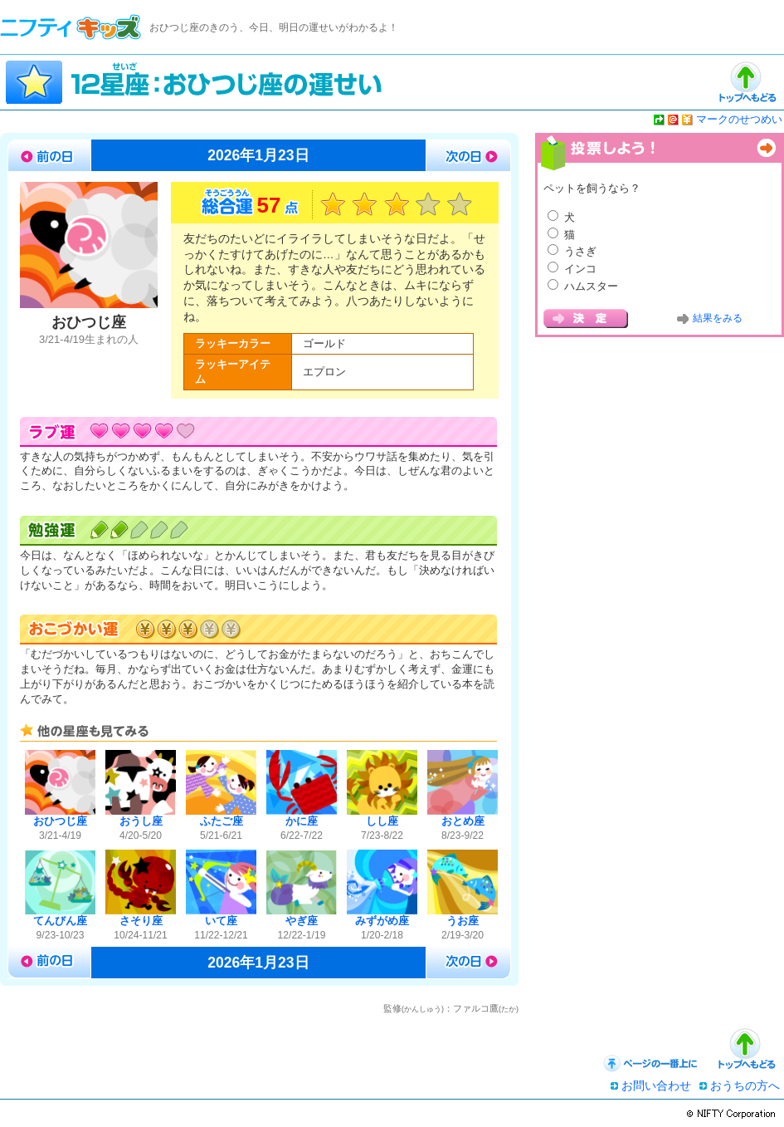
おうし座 (141, 821)
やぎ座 (301, 921)
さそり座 (141, 921)
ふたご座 (221, 821)
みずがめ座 (382, 921)
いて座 (221, 921)
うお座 (462, 921)
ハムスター (591, 286)
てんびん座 (60, 921)
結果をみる (718, 318)
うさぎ (580, 251)
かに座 (301, 821)
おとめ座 (463, 821)
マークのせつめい (739, 119)
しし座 (382, 821)
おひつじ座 (60, 821)
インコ (580, 268)
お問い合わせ (656, 1085)
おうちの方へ (745, 1085)
